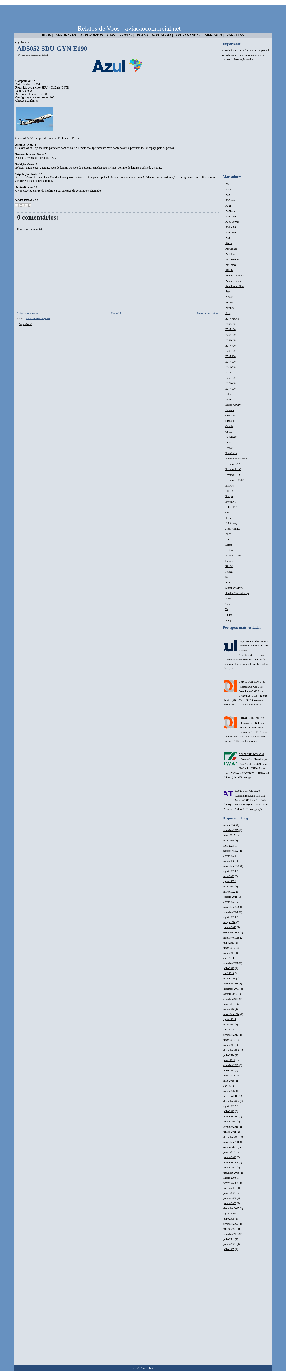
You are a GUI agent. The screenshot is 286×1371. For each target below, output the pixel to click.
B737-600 (230, 340)
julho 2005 (228, 1218)
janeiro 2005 (229, 1229)
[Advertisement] (246, 118)
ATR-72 (229, 297)
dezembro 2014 (231, 1050)
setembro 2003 (231, 1234)
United (228, 615)
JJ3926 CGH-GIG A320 (247, 790)
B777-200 (230, 383)
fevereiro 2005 (230, 1223)
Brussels (229, 410)
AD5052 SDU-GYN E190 (52, 48)
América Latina (233, 281)
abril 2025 (228, 845)
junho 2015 (229, 1040)
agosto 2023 (229, 871)
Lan (227, 539)
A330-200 (230, 216)
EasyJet (229, 448)
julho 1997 (228, 1249)
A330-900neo (232, 221)
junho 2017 (229, 1004)
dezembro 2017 (231, 988)
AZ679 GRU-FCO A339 (251, 754)
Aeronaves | (66, 35)
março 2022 (229, 891)
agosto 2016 (229, 1019)
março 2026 (229, 825)
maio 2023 (228, 876)
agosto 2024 (229, 856)
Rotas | (143, 35)
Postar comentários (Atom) (38, 318)
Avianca (229, 308)
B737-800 (230, 351)
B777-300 (230, 388)
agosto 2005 (229, 1213)
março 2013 (229, 1091)
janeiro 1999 (229, 1244)
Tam (227, 604)
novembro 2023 (231, 866)
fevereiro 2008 (230, 1183)
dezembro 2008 (231, 1172)
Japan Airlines (232, 528)
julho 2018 (228, 968)
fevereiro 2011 (230, 1126)
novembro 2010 (231, 1142)
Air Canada (231, 248)
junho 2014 (229, 1060)
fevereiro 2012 (230, 1116)
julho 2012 (228, 1111)
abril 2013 (228, 1086)
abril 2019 (228, 958)
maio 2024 (228, 861)
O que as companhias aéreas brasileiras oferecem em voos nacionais (254, 645)
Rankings (235, 35)
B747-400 (230, 367)
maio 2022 (228, 886)
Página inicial (117, 313)
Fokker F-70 (231, 507)
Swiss (228, 598)
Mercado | (214, 35)
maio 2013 (228, 1080)
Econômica (231, 453)
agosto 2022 (229, 881)
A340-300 (230, 227)
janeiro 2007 (229, 1198)
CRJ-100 (230, 415)
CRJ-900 (230, 421)
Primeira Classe (233, 555)
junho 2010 (229, 1152)
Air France (230, 265)
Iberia (228, 518)
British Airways (233, 404)
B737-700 (230, 345)
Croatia (229, 426)
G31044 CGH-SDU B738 (252, 718)
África (228, 243)
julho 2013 (228, 1070)
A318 (228, 184)
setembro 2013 (231, 1065)
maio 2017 (228, 1009)
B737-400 (230, 329)
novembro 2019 (231, 937)
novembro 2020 (231, 907)
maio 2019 (228, 953)
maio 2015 (228, 1045)
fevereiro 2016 (230, 1034)
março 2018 (229, 978)
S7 (226, 577)
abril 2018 (228, 973)
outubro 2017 (230, 994)
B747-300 (230, 361)
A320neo (230, 200)
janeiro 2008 (229, 1188)
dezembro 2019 (231, 932)
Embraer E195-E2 (234, 480)
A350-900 (230, 232)
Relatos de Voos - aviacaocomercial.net (129, 28)
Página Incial (25, 324)
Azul (227, 313)
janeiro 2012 (229, 1121)
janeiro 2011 (229, 1131)
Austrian (229, 302)
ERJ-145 (229, 491)
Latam (228, 544)
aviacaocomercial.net (38, 55)
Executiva (230, 501)
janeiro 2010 (229, 1157)
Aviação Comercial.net (143, 1368)
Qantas (229, 561)
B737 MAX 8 (232, 318)
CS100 (228, 431)
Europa (229, 496)
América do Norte (234, 275)
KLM (228, 534)
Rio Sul (229, 566)
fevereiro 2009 (230, 1162)
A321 (228, 205)
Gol (227, 512)
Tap (227, 609)
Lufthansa (230, 550)
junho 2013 (229, 1075)
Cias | (112, 35)
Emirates (230, 485)
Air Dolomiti (232, 259)
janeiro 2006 (229, 1203)
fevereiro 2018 (230, 983)
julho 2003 (228, 1239)
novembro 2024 (231, 850)
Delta (228, 442)
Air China (230, 254)
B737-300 (230, 324)
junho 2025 (229, 835)
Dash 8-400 (231, 437)
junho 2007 (229, 1193)
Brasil (228, 399)
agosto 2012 (229, 1106)
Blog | (47, 35)
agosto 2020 (229, 917)
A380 (228, 238)
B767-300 (230, 378)
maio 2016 (228, 1024)
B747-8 (229, 372)
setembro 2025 (231, 830)
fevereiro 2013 (230, 1096)
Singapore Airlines (235, 588)
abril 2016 (228, 1029)
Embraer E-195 (233, 475)
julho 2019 (228, 942)
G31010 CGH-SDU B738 (252, 681)
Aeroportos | (92, 35)
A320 (228, 195)
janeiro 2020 (229, 927)
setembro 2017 (231, 999)
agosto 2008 (229, 1177)
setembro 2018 (231, 963)
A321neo (230, 211)
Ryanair (229, 571)
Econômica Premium (236, 458)
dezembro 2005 (231, 1208)
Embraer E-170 (233, 464)
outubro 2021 (230, 896)
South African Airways (237, 593)
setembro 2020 (231, 912)
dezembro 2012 (231, 1101)
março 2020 (229, 922)
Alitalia (229, 270)
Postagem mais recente (27, 313)
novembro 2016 (231, 1014)
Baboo (228, 394)
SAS (227, 582)
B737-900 (230, 356)
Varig (228, 620)
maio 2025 (228, 840)
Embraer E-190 (233, 469)
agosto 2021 (229, 902)
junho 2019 (229, 948)
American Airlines (234, 286)
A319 (228, 189)
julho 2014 (228, 1055)
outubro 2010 (230, 1147)
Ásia (227, 292)
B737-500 (230, 335)
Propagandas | (189, 35)
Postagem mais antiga (207, 313)
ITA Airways (232, 523)
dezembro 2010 (231, 1137)
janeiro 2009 (229, 1167)
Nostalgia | (162, 35)
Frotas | (126, 35)
